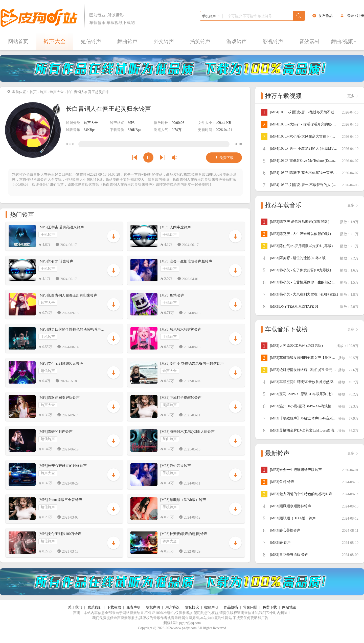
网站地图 (289, 607)
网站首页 (18, 41)
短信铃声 (91, 41)
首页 (33, 92)
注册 (360, 16)
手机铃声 (48, 234)
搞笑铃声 (200, 41)
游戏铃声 (236, 41)
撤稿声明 (211, 607)
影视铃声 (273, 41)
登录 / (351, 16)
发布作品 (325, 16)
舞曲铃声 (127, 41)
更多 (352, 96)
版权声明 (153, 607)
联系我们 (94, 607)
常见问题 (250, 607)
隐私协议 (192, 607)
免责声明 (133, 607)
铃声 (43, 92)
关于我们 (75, 607)
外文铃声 (164, 41)
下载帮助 (114, 607)
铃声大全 (54, 41)
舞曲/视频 (344, 41)
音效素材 (309, 41)
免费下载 (224, 157)
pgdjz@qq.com (190, 623)
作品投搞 (231, 607)
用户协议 (172, 607)
